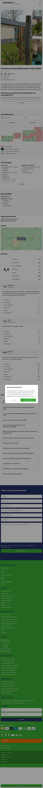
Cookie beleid (32, 396)
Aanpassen (13, 400)
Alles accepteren (28, 400)
